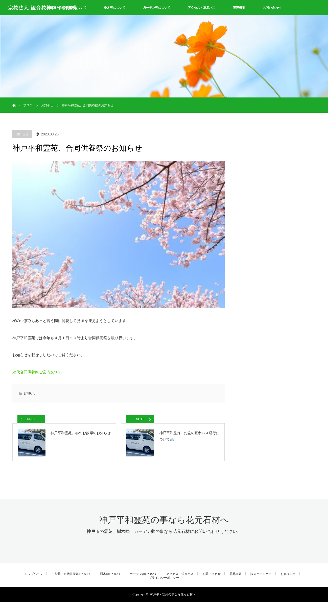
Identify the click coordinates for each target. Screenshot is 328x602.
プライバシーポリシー (164, 577)
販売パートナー (261, 573)
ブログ (27, 105)
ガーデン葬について (156, 7)
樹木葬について (114, 7)
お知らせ (22, 134)
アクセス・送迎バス (201, 7)
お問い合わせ (272, 7)
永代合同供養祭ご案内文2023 (37, 372)
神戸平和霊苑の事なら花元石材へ (164, 520)
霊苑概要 (239, 7)
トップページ (34, 573)
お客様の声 (288, 573)
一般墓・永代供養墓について (71, 573)
